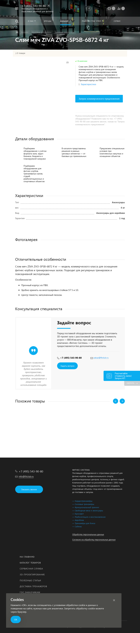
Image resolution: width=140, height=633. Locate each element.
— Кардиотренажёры (82, 501)
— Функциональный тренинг (85, 507)
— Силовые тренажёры (83, 504)
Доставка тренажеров (33, 586)
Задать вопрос (67, 365)
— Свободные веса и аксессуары (87, 510)
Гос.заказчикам (30, 592)
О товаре (21, 53)
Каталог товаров (30, 562)
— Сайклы (77, 526)
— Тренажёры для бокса (83, 523)
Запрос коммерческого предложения (99, 98)
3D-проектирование (32, 574)
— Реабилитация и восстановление (89, 517)
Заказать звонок (29, 489)
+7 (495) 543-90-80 (34, 6)
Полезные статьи (30, 580)
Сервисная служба (31, 568)
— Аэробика (78, 520)
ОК (15, 619)
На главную (27, 556)
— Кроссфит (78, 513)
